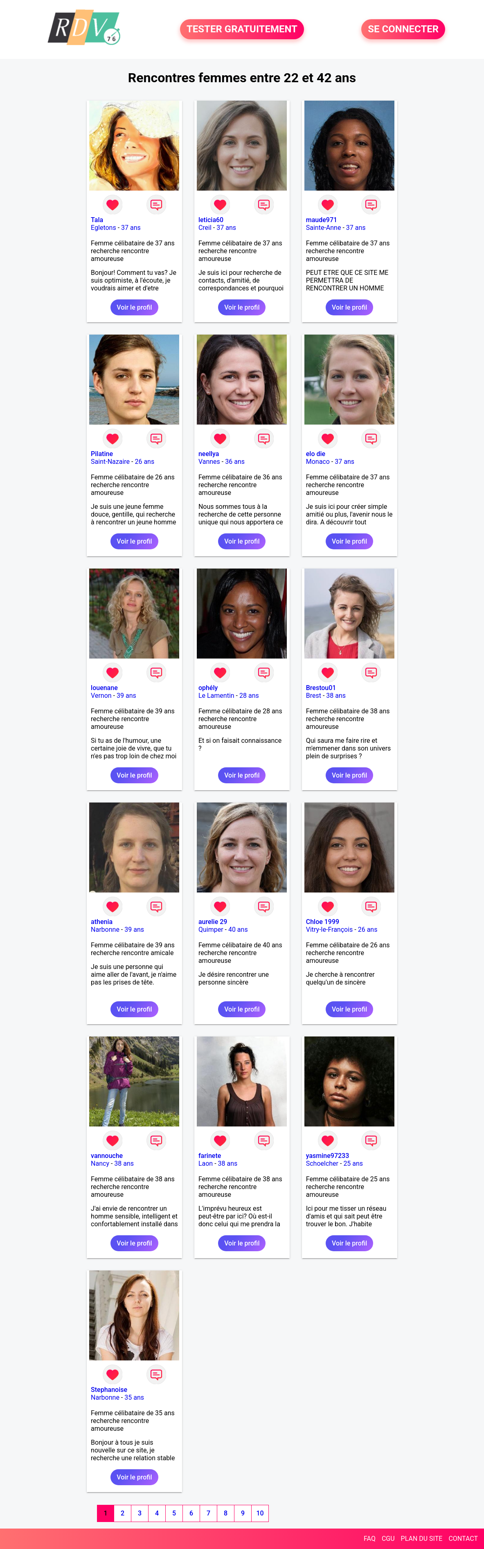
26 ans (144, 461)
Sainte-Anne (323, 228)
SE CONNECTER (403, 29)
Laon (205, 1163)
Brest (313, 695)
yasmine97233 (327, 1156)
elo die (315, 454)
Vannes (209, 461)
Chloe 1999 (322, 922)
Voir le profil (134, 307)
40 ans (238, 929)
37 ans (131, 228)
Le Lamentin (216, 695)
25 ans (353, 1163)
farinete (209, 1156)
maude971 (321, 220)
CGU (388, 1538)
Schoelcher (322, 1163)
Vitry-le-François (329, 929)
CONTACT (463, 1538)
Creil (205, 228)
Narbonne (105, 929)
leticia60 (210, 220)
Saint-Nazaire (110, 461)
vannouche (107, 1156)
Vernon (101, 695)
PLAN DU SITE (422, 1538)
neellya (208, 454)
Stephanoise (109, 1390)
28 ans (249, 695)
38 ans (336, 695)
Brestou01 (321, 688)
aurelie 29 (212, 922)
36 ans (235, 461)
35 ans (134, 1397)
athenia (102, 922)
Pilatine (102, 454)
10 (259, 1513)
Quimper (210, 929)
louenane (104, 688)
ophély (208, 688)
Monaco (318, 461)
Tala (97, 220)
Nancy (100, 1163)
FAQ (370, 1538)
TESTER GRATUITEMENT (242, 29)
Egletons (103, 228)
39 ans (126, 695)
